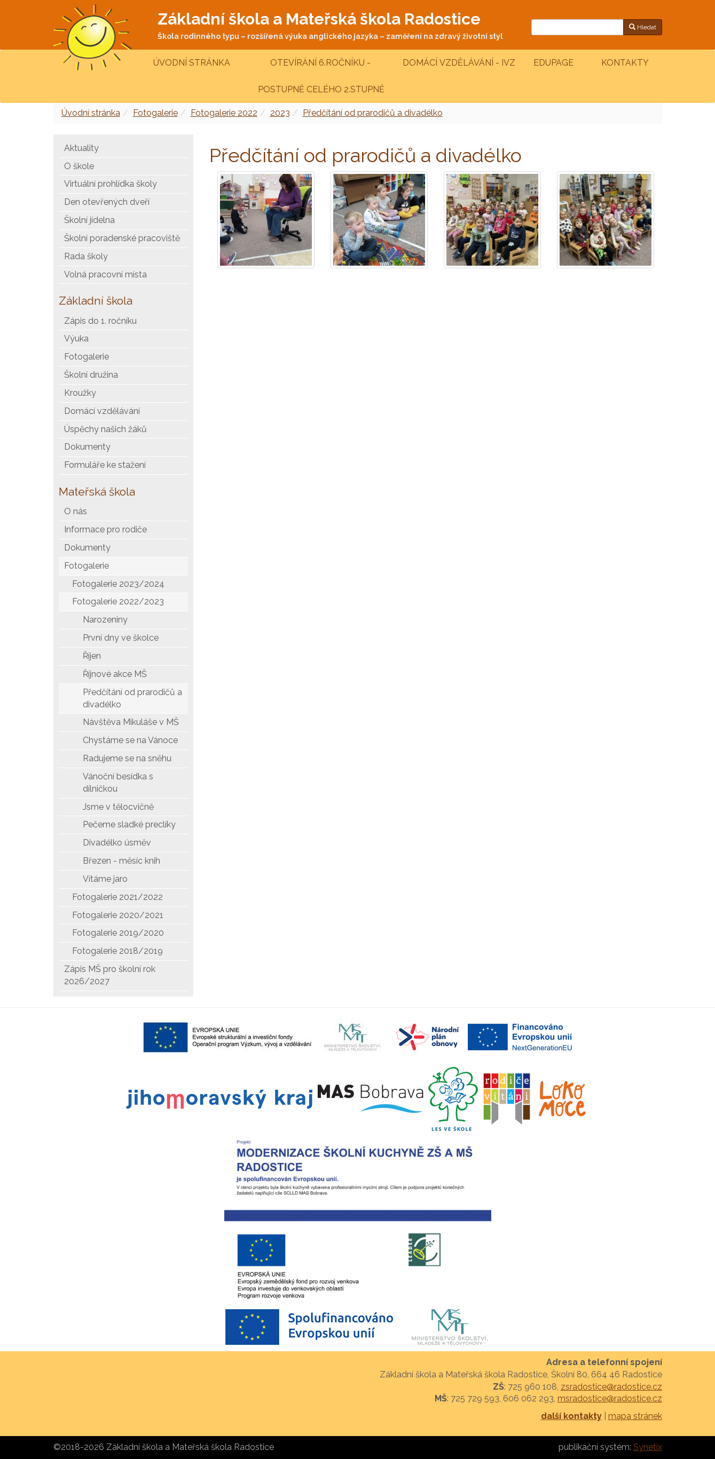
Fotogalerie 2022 (224, 113)
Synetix (647, 1447)
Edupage (554, 63)
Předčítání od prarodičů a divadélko (373, 113)
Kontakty (625, 63)
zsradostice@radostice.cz (611, 1387)
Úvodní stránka (191, 63)
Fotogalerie (155, 113)
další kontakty (571, 1416)
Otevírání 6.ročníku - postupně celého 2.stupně (320, 76)
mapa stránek (635, 1416)
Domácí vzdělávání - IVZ (459, 63)
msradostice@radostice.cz (609, 1398)
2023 (280, 113)
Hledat (642, 27)
